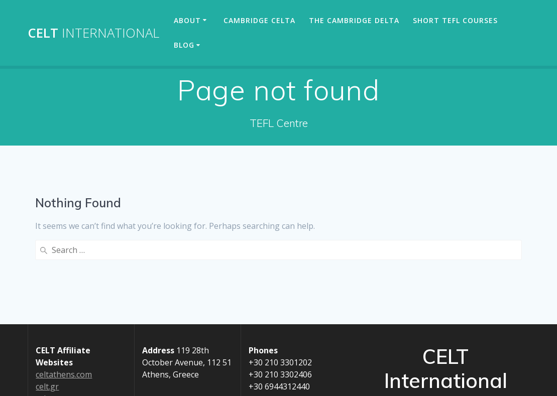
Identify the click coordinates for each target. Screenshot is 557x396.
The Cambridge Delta (354, 20)
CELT (93, 33)
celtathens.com (64, 374)
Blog (184, 45)
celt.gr (47, 386)
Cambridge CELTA (259, 20)
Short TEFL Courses (455, 20)
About (187, 20)
